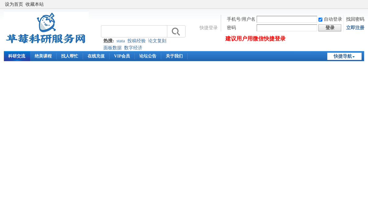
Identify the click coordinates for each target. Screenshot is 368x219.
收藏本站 (35, 4)
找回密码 (355, 19)
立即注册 (355, 27)
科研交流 (16, 56)
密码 (231, 27)
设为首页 (14, 4)
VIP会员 (122, 56)
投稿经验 (136, 40)
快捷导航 (343, 56)
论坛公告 (147, 56)
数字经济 (133, 47)
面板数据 (112, 47)
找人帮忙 (69, 56)
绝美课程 (43, 56)
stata (120, 40)
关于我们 (174, 56)
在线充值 (96, 56)
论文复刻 (157, 40)
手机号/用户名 (241, 19)
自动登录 (330, 19)
